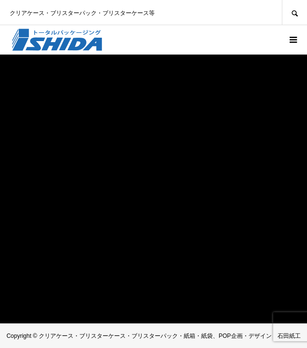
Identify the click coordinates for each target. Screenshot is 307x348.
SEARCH (294, 12)
